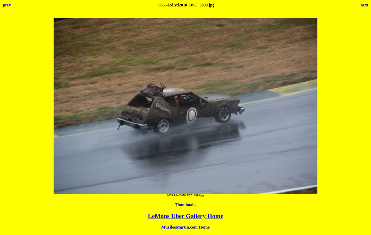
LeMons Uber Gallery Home (185, 216)
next (364, 5)
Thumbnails (185, 205)
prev (7, 5)
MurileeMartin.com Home (185, 227)
